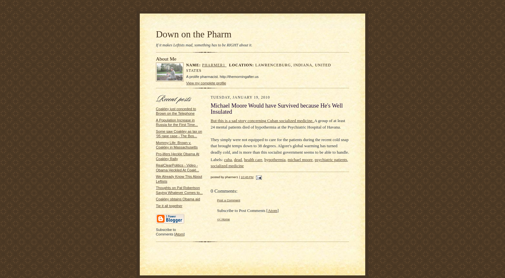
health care (253, 159)
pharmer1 (214, 65)
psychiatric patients (331, 159)
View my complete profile (206, 83)
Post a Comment (228, 200)
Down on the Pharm (194, 34)
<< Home (223, 219)
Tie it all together (169, 206)
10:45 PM (247, 177)
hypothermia (275, 159)
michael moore (300, 159)
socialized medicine (227, 165)
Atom (179, 234)
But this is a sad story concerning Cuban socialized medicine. (262, 120)
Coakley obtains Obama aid (178, 199)
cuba (228, 159)
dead (238, 159)
